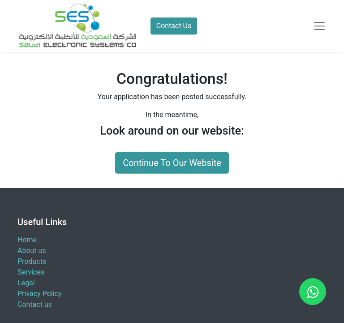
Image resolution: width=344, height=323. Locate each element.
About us (31, 250)
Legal (26, 283)
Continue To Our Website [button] (172, 162)
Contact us (34, 304)
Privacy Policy (39, 293)
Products (31, 261)
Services (30, 272)
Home (27, 240)
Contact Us (174, 26)
